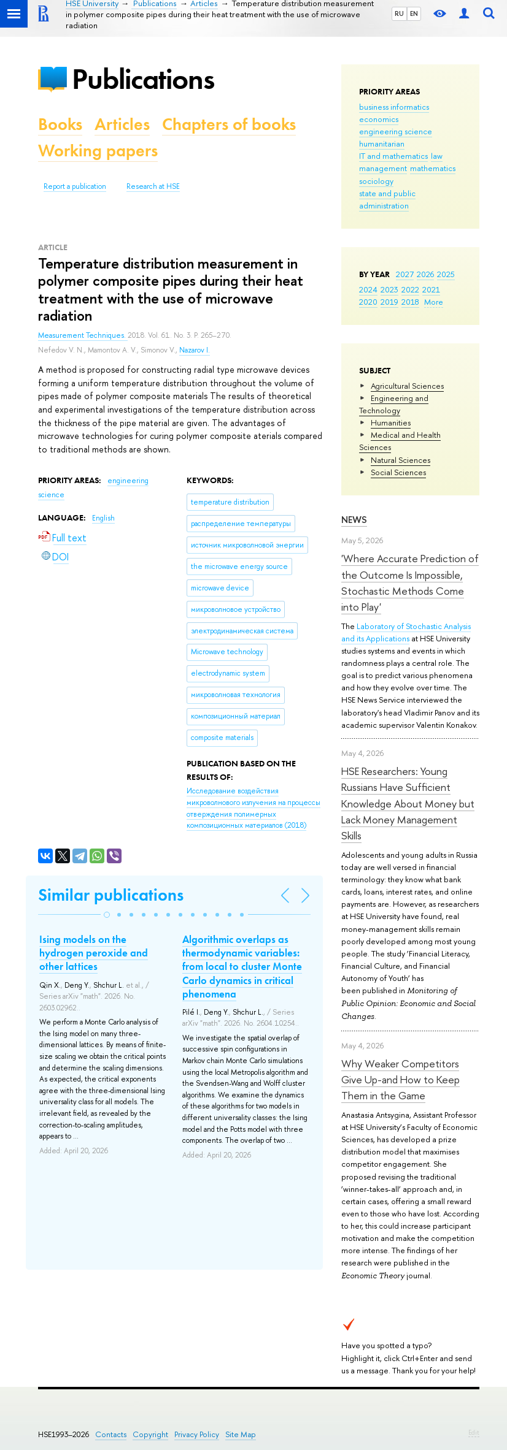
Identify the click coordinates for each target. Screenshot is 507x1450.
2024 (368, 289)
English (103, 518)
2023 (389, 289)
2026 (425, 274)
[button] (107, 915)
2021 (431, 289)
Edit (473, 1432)
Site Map (240, 1434)
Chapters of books (229, 124)
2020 (368, 301)
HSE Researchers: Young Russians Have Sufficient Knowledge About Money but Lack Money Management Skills (407, 803)
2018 (410, 301)
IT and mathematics (393, 155)
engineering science (395, 131)
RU (399, 13)
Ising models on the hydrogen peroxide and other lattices (93, 953)
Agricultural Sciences (407, 385)
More (433, 301)
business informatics (394, 106)
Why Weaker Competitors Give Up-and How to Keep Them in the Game (400, 1079)
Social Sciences (398, 472)
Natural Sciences (400, 459)
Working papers (98, 150)
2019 (389, 301)
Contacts (110, 1434)
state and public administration (387, 199)
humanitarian (381, 143)
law (437, 155)
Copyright (150, 1434)
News (354, 519)
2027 (405, 274)
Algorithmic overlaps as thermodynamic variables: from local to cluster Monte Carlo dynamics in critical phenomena (242, 966)
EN (414, 13)
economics (378, 118)
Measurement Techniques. (83, 335)
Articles (122, 124)
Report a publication (75, 186)
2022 (410, 289)
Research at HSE (153, 186)
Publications (143, 78)
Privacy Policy (196, 1434)
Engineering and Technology (393, 404)
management (383, 168)
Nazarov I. (194, 350)
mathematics (432, 168)
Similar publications (111, 895)
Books (60, 124)
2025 (446, 274)
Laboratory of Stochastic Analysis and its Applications (406, 632)
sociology (376, 180)
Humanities (391, 422)
